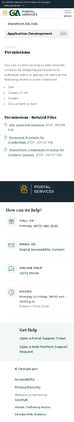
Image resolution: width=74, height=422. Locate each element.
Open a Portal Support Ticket (43, 338)
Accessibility (25, 379)
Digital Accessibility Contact (42, 249)
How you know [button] (12, 6)
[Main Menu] (67, 13)
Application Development (29, 34)
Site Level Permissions (26, 125)
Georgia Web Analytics (30, 414)
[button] (63, 33)
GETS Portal (29, 273)
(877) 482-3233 (46, 226)
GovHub (21, 400)
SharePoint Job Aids (23, 24)
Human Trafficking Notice (32, 407)
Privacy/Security (28, 387)
